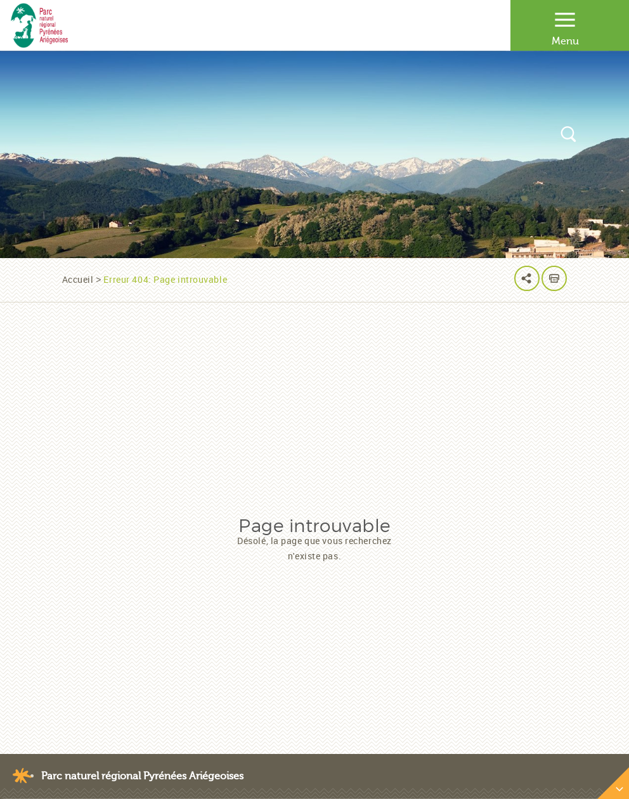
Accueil (78, 279)
